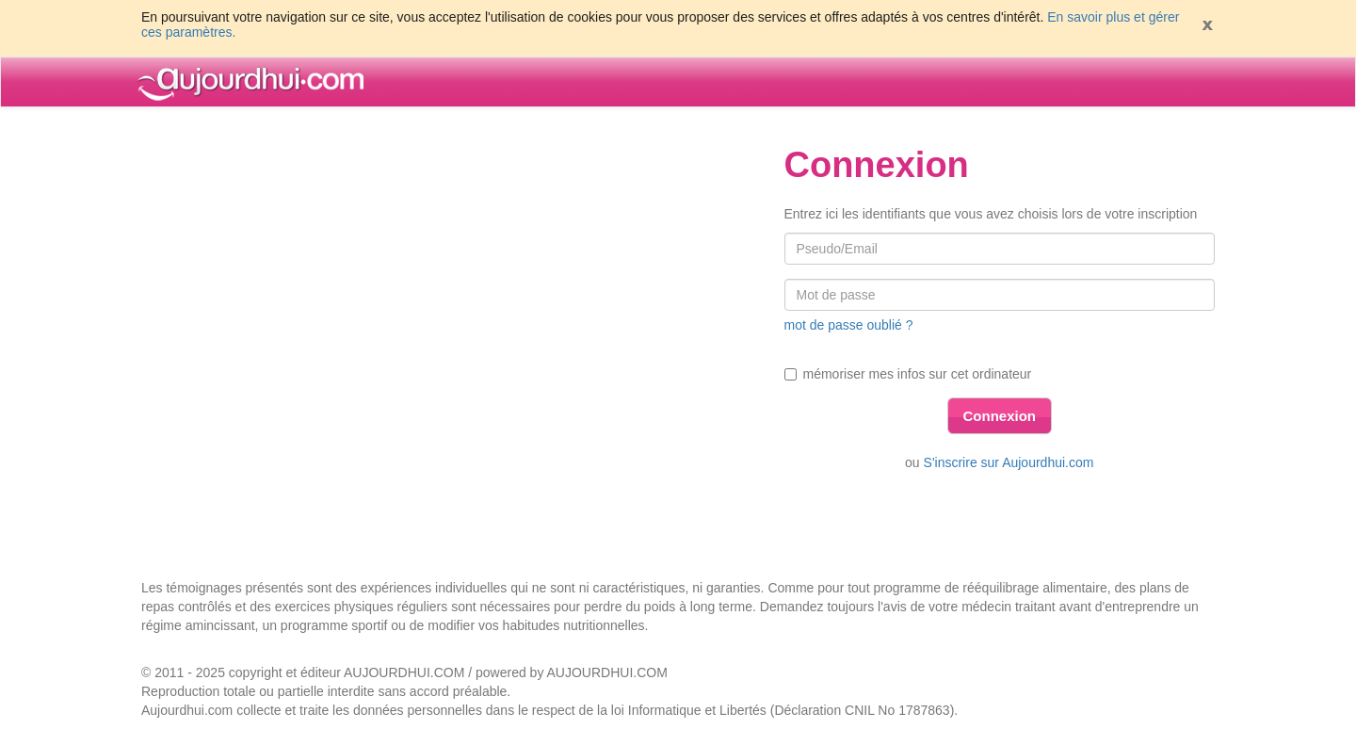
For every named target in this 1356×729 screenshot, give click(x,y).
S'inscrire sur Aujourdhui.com (1009, 462)
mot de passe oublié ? (848, 324)
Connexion (1000, 416)
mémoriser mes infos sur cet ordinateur (908, 373)
